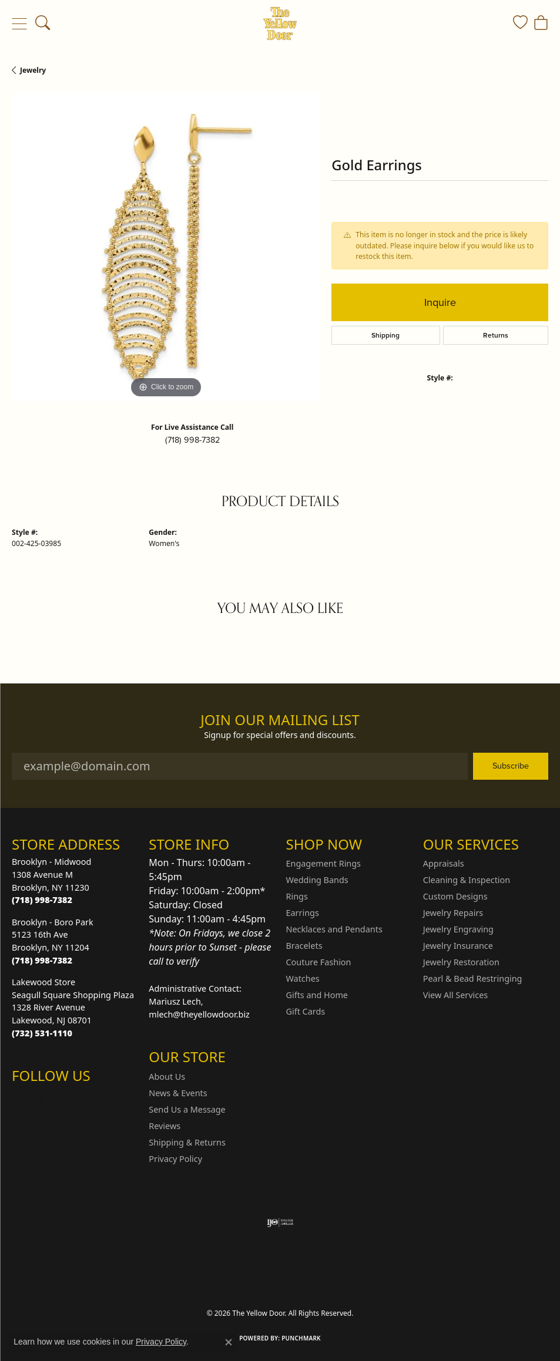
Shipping (385, 335)
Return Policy (163, 1281)
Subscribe (510, 765)
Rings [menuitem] (297, 896)
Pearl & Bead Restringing (472, 978)
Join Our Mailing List (280, 720)
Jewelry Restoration (461, 962)
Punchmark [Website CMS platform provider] (301, 1338)
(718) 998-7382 (192, 439)
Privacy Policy (175, 1158)
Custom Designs (455, 896)
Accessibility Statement (379, 1281)
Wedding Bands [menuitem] (317, 879)
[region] (166, 247)
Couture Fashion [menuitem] (318, 962)
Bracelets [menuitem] (304, 945)
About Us (167, 1076)
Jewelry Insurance (458, 945)
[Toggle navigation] (19, 23)
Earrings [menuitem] (302, 912)
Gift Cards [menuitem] (306, 1011)
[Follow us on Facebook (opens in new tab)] (51, 1099)
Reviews (164, 1125)
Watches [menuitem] (303, 978)
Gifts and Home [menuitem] (317, 994)
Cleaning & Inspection (466, 879)
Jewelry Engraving (458, 929)
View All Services (455, 994)
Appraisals (443, 863)
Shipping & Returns (187, 1142)
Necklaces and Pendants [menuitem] (334, 929)
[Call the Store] (42, 899)
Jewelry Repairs (453, 912)
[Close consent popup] (228, 1342)
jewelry (33, 70)
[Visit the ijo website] (280, 1222)
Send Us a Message (187, 1109)
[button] (42, 23)
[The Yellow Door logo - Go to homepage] (280, 23)
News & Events (178, 1093)
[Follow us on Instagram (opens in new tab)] (23, 1099)
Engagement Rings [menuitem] (323, 863)
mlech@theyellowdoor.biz (199, 1014)
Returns (495, 335)
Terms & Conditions (292, 1281)
